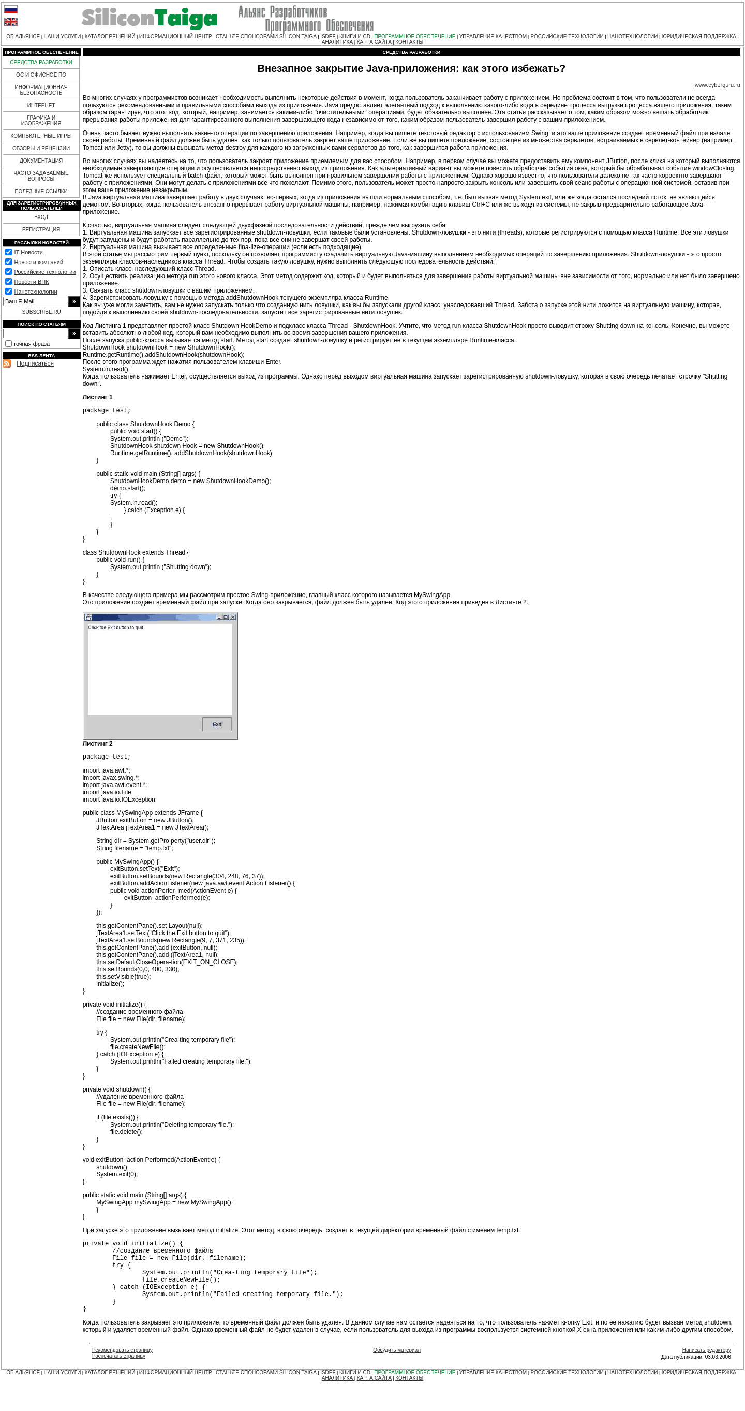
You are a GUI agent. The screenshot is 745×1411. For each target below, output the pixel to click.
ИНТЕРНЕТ (41, 105)
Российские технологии (45, 272)
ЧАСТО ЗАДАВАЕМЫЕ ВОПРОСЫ (40, 176)
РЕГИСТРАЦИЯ (41, 229)
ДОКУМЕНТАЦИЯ (41, 161)
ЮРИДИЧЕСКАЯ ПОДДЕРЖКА (699, 36)
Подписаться (35, 363)
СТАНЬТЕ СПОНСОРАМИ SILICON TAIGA (266, 36)
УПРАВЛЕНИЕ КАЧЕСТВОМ (493, 36)
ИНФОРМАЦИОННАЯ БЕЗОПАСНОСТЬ (41, 90)
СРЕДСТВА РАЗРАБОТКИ (41, 62)
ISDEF (327, 36)
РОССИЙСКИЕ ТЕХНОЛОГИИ (567, 36)
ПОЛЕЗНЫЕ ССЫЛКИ (40, 191)
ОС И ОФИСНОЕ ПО (41, 75)
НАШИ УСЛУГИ (62, 36)
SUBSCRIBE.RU (41, 312)
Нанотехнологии (35, 291)
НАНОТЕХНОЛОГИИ (632, 36)
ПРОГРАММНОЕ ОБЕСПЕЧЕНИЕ (414, 36)
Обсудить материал (397, 1369)
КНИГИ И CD (354, 36)
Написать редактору (706, 1369)
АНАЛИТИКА (338, 42)
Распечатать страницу (118, 1374)
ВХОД (41, 217)
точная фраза (31, 344)
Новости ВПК (31, 282)
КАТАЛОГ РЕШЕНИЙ (110, 36)
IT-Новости (28, 252)
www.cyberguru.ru (717, 85)
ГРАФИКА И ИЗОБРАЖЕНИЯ (41, 120)
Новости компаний (38, 262)
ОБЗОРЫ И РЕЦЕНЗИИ (41, 148)
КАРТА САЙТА (374, 42)
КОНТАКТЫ (409, 42)
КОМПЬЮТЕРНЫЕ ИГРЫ (40, 136)
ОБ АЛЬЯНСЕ (23, 36)
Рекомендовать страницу (122, 1369)
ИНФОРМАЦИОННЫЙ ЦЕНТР (175, 36)
